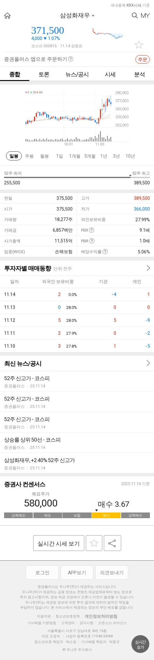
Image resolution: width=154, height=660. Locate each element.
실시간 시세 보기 (59, 543)
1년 (103, 156)
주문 (142, 59)
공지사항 (86, 623)
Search (135, 16)
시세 (110, 74)
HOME (7, 16)
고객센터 (68, 623)
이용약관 (44, 616)
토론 (43, 74)
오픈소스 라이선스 (112, 623)
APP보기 (77, 573)
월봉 (44, 156)
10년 (130, 156)
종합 (14, 74)
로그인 (42, 573)
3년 (116, 156)
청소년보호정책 (68, 616)
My (145, 15)
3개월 (90, 156)
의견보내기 (112, 573)
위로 (140, 644)
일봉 (13, 156)
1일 (59, 156)
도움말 (91, 230)
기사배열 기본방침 (41, 623)
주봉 (29, 156)
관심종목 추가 (139, 44)
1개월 (74, 156)
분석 (139, 74)
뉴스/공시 (77, 74)
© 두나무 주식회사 (77, 650)
